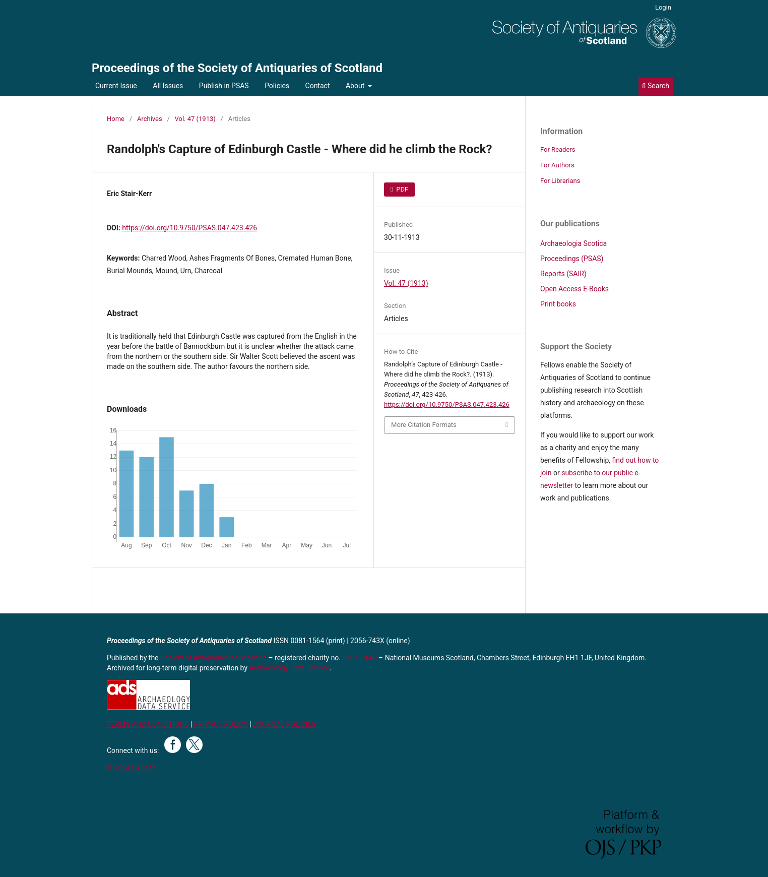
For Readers (557, 149)
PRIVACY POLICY (221, 724)
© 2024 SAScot (131, 768)
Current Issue (116, 86)
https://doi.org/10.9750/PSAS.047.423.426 (189, 228)
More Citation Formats (424, 424)
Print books (558, 304)
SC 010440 (360, 658)
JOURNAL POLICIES (284, 724)
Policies (277, 86)
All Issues (168, 86)
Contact (317, 86)
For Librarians (560, 180)
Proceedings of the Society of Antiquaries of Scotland (237, 68)
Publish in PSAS (224, 86)
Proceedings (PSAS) (571, 259)
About (356, 86)
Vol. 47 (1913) (195, 118)
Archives (149, 118)
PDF (401, 189)
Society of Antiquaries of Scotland (214, 658)
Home (115, 118)
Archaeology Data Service (289, 668)
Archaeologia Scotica (573, 243)
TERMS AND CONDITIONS (147, 724)
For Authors (557, 165)
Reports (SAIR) (563, 274)
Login (663, 7)
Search (655, 86)
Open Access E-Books (574, 289)
